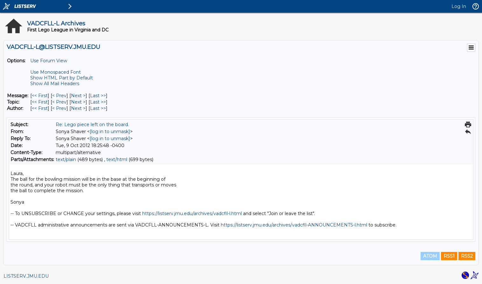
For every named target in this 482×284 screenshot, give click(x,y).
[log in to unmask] (110, 131)
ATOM (430, 256)
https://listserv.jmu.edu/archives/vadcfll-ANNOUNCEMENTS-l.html (294, 225)
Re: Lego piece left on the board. (92, 124)
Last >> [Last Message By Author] (98, 108)
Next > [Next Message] (78, 95)
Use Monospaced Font (55, 72)
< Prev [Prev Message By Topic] (59, 102)
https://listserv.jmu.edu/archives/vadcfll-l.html (192, 213)
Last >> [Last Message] (98, 95)
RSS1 (449, 256)
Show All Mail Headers (54, 83)
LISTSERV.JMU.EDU (26, 276)
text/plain (66, 159)
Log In (458, 6)
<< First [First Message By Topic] (40, 102)
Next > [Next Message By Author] (78, 108)
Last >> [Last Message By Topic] (98, 102)
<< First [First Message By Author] (40, 108)
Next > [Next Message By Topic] (78, 102)
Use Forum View (48, 61)
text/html (116, 159)
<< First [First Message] (40, 95)
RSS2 (467, 256)
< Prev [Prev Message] (59, 95)
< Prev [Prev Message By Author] (59, 108)
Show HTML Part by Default (61, 78)
